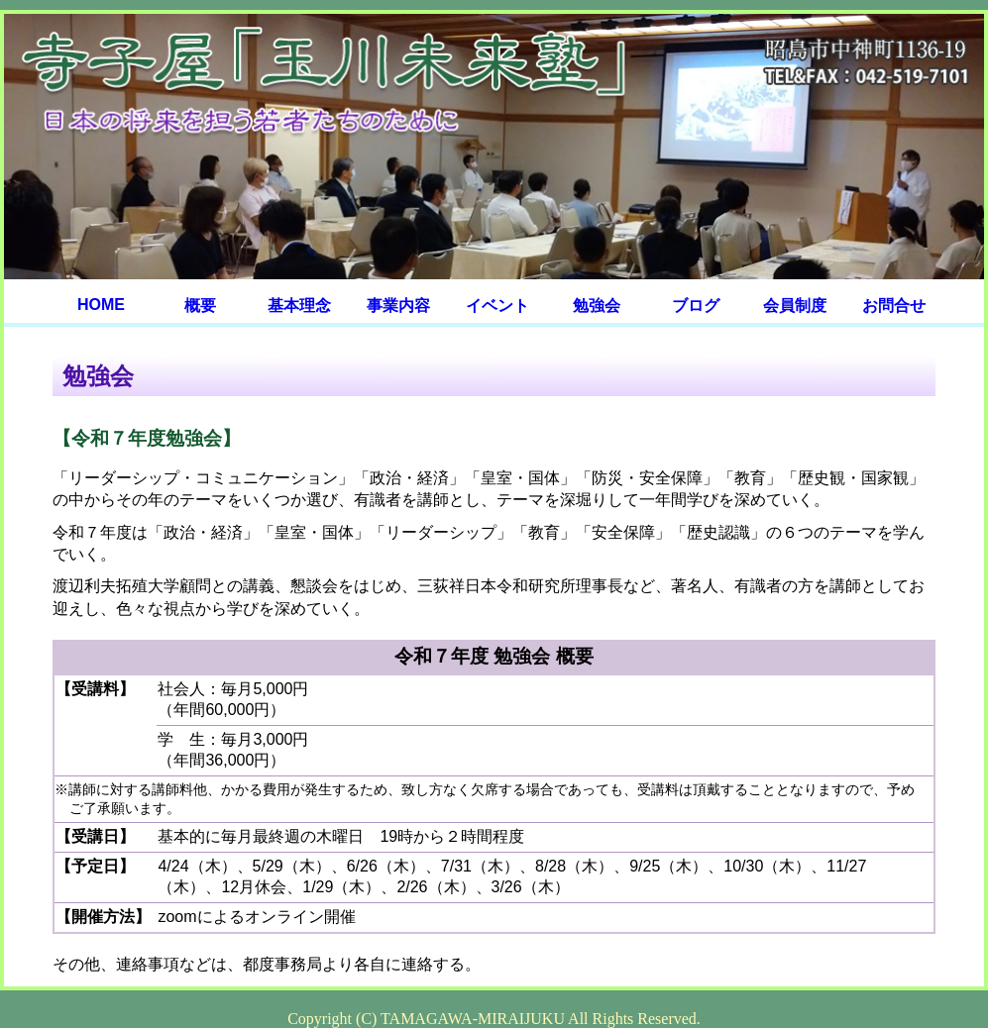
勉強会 (596, 305)
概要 (200, 305)
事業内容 (398, 305)
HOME (101, 304)
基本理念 (299, 305)
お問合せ (894, 305)
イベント (497, 305)
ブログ (695, 305)
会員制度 (794, 305)
